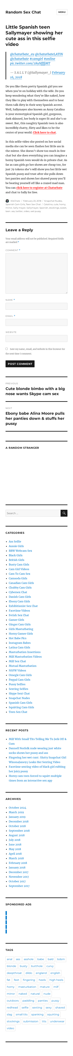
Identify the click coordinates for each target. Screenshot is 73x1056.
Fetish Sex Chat (19, 615)
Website (11, 332)
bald (50, 959)
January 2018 (17, 867)
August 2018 (17, 835)
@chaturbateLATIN (49, 54)
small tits (22, 1014)
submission (30, 1021)
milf (55, 986)
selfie (25, 1007)
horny (62, 204)
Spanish (43, 207)
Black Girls (15, 555)
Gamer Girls (16, 619)
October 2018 (17, 826)
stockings (54, 207)
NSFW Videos (17, 670)
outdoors (13, 1000)
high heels (56, 979)
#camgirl (36, 59)
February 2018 (18, 863)
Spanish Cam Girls (15, 204)
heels (42, 979)
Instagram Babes (20, 642)
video (26, 211)
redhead (12, 1007)
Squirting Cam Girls (21, 707)
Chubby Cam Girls (20, 587)
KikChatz (15, 201)
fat (8, 979)
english (55, 973)
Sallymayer (32, 207)
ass (18, 959)
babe (40, 959)
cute (56, 204)
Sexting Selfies (18, 689)
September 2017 (19, 886)
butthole (37, 966)
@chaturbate (19, 59)
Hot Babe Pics (17, 638)
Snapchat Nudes (53, 201)
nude (47, 993)
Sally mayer (19, 207)
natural (35, 993)
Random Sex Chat (23, 12)
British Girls (16, 560)
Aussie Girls (16, 546)
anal (9, 959)
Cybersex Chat (18, 592)
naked (23, 993)
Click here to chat (44, 132)
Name (10, 300)
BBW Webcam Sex (20, 550)
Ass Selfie (15, 541)
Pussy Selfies (17, 684)
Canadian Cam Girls (21, 583)
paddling (28, 1000)
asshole (29, 959)
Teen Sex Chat (33, 204)
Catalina (48, 204)
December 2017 (18, 872)
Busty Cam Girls (19, 564)
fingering (29, 979)
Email (10, 316)
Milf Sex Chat (17, 661)
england (41, 973)
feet (16, 979)
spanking (37, 1014)
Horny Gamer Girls (21, 633)
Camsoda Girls (18, 578)
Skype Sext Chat (19, 693)
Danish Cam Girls (20, 596)
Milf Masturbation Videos (25, 656)
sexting (37, 1007)
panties (43, 1000)
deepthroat (14, 973)
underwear (57, 1021)
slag (9, 1014)
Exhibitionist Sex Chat (23, 606)
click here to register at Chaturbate (39, 187)
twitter (19, 211)
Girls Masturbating (21, 629)
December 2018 (19, 821)
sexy (49, 1007)
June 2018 (15, 844)
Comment (13, 250)
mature (45, 986)
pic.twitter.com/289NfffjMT (30, 63)
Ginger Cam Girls (20, 624)
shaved (60, 1007)
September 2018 (19, 830)
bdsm (61, 959)
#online (49, 59)
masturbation (27, 986)
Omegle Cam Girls (20, 675)
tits (44, 1021)
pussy (55, 1000)
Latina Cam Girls (19, 647)
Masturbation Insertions (25, 652)
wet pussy (35, 211)
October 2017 (17, 881)
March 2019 (16, 812)
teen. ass (10, 211)
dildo (29, 973)
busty (23, 966)
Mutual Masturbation (22, 665)
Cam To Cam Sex (19, 573)
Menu (62, 12)
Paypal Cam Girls (19, 679)
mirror (9, 207)
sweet (63, 207)
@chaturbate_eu (22, 54)
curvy (50, 966)
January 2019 (17, 816)
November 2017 (19, 876)
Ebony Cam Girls (19, 601)
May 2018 (15, 849)
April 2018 (15, 853)
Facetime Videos (19, 610)
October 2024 (17, 807)
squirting (53, 1014)
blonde (11, 966)
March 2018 (16, 858)
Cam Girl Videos (19, 569)
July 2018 (14, 840)
